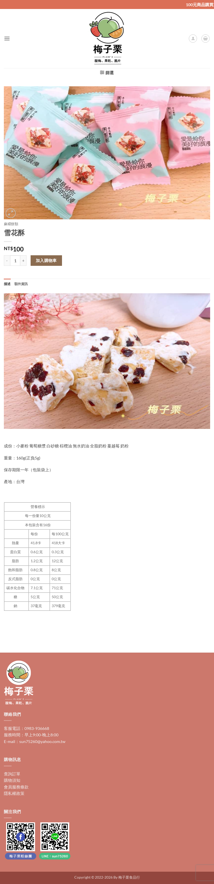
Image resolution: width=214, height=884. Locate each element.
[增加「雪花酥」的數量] (23, 260)
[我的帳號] (193, 38)
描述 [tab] (7, 284)
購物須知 (12, 780)
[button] (7, 38)
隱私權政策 (14, 793)
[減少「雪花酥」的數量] (7, 260)
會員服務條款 (16, 786)
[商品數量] (15, 260)
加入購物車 (46, 260)
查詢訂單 (12, 773)
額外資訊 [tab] (21, 284)
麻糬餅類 (11, 224)
